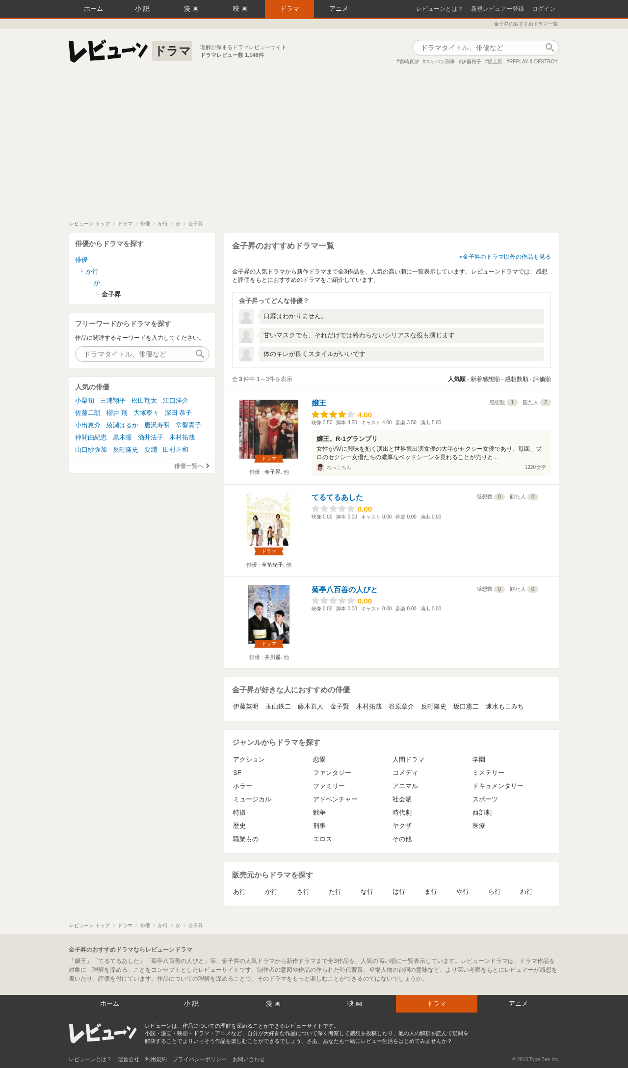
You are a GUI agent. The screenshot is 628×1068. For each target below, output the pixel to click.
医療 (478, 825)
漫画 (192, 8)
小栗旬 (84, 400)
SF (237, 772)
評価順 (542, 379)
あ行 (239, 891)
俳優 (81, 259)
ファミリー (329, 786)
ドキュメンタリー (497, 786)
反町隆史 (433, 706)
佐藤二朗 (88, 412)
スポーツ (485, 799)
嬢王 (319, 403)
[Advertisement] (314, 147)
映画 (241, 8)
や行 (462, 891)
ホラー (242, 786)
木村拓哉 (369, 706)
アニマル (405, 786)
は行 (398, 891)
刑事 (319, 825)
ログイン (543, 8)
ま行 (430, 891)
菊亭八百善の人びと (345, 589)
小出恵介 (88, 425)
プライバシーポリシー (200, 1059)
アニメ (338, 8)
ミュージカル (252, 799)
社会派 (402, 799)
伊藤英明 (246, 706)
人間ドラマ (408, 759)
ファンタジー (332, 772)
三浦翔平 (113, 400)
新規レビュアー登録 (497, 8)
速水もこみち (505, 706)
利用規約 (156, 1059)
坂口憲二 (466, 706)
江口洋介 (175, 400)
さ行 (303, 891)
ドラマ (289, 8)
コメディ (405, 772)
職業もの (246, 839)
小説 (143, 8)
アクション (249, 759)
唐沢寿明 (157, 425)
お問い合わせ (249, 1059)
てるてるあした (337, 497)
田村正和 (175, 449)
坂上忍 (495, 61)
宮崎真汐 (409, 61)
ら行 (494, 891)
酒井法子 (150, 437)
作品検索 (549, 47)
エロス (322, 839)
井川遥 (272, 657)
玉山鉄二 (278, 706)
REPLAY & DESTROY (533, 61)
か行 (271, 891)
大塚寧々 (146, 412)
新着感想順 (485, 379)
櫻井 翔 (117, 412)
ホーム (93, 8)
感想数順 (516, 379)
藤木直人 (310, 706)
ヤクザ (402, 825)
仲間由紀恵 (91, 437)
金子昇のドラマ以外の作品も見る (507, 256)
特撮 (239, 812)
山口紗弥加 (91, 449)
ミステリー (488, 772)
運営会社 (128, 1059)
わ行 (526, 891)
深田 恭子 (178, 412)
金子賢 (339, 706)
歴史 (239, 825)
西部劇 (482, 812)
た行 (335, 891)
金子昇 (272, 472)
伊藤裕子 (471, 61)
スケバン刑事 (440, 61)
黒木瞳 (122, 437)
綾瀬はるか (122, 425)
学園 (478, 759)
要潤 (150, 449)
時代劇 (402, 812)
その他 (402, 839)
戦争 (319, 812)
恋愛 (319, 759)
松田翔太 (144, 400)
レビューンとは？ (439, 8)
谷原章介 (401, 706)
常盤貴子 (188, 425)
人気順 (457, 379)
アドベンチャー (335, 799)
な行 (367, 891)
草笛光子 (272, 565)
